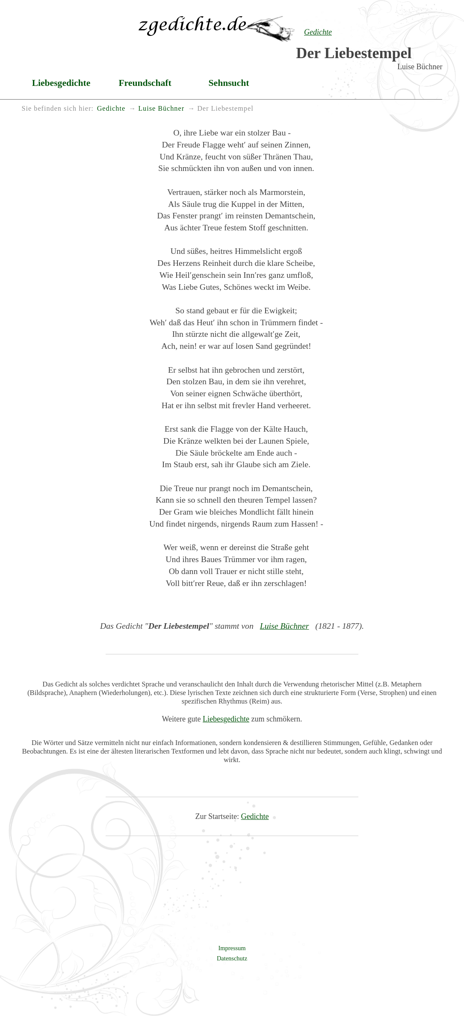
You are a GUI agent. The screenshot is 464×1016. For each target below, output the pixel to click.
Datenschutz (232, 958)
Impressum (232, 948)
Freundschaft (144, 83)
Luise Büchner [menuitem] (161, 108)
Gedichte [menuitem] (111, 108)
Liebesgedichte (61, 83)
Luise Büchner (284, 625)
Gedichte (255, 816)
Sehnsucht (229, 83)
